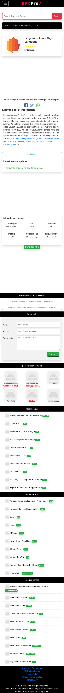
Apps (15, 25)
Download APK (32, 247)
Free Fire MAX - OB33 (20, 629)
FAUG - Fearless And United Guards (27, 415)
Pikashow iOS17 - (18, 456)
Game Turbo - (16, 423)
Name (5, 325)
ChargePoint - (16, 549)
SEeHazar (30, 141)
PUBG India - (15, 637)
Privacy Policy (32, 674)
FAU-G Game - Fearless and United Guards (27, 588)
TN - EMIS (40, 141)
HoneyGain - (19, 573)
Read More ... (32, 154)
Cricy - (12, 517)
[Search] (21, 16)
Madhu (49, 141)
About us (26, 668)
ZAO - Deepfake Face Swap (22, 439)
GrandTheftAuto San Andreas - (24, 613)
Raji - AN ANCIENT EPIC (20, 661)
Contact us (37, 668)
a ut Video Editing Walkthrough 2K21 (27, 138)
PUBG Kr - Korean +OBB (23, 645)
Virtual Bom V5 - (17, 557)
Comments (8, 338)
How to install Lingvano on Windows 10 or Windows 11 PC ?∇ (32, 308)
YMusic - (14, 533)
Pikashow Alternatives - (21, 464)
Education (25, 25)
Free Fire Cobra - (18, 605)
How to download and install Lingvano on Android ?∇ (31, 302)
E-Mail (5, 331)
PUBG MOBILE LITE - (20, 621)
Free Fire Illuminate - (20, 597)
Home (7, 25)
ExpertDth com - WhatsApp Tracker (25, 488)
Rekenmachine (10, 144)
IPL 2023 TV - (16, 472)
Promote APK (32, 680)
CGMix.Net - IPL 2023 (19, 447)
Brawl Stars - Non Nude (21, 541)
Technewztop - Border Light (22, 431)
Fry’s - (13, 525)
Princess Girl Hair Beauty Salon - (25, 509)
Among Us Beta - (20, 653)
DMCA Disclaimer (32, 671)
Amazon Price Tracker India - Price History (29, 501)
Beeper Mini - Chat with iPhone (24, 565)
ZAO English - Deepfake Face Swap (26, 480)
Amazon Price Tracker (32, 677)
